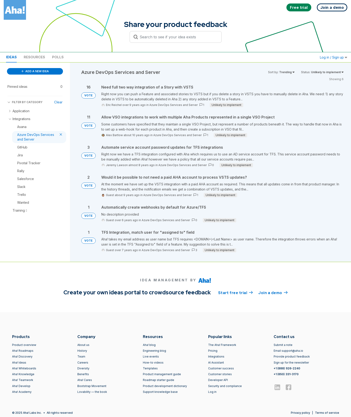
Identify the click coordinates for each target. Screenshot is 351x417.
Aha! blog (149, 345)
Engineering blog (154, 350)
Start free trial (235, 292)
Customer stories (220, 374)
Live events (151, 356)
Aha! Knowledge (23, 374)
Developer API (218, 380)
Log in (212, 392)
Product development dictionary (165, 386)
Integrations (216, 356)
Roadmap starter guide (158, 380)
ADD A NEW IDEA (35, 71)
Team (81, 356)
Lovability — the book (92, 392)
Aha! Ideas (19, 362)
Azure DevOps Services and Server (173, 105)
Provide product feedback (292, 356)
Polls (58, 57)
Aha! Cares (84, 380)
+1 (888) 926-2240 (287, 368)
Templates (150, 368)
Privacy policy (300, 412)
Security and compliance (225, 386)
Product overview (24, 345)
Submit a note (283, 345)
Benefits (83, 374)
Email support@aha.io (288, 350)
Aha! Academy (22, 392)
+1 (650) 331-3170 (286, 374)
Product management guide (162, 374)
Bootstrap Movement (91, 386)
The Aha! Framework (222, 345)
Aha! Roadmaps (22, 350)
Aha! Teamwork (22, 380)
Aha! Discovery (22, 356)
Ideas (11, 57)
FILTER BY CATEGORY (25, 102)
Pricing (212, 350)
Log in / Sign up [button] (333, 57)
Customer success (221, 368)
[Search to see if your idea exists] (178, 37)
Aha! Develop (21, 386)
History (82, 350)
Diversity (83, 368)
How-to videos (153, 362)
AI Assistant (216, 362)
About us (83, 345)
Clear (58, 102)
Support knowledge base (160, 392)
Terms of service (327, 412)
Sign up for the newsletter (291, 362)
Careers (82, 362)
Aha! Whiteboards (24, 368)
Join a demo (273, 292)
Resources (34, 57)
